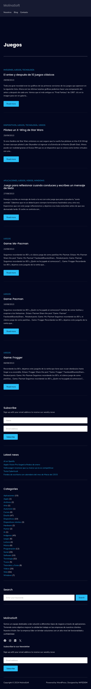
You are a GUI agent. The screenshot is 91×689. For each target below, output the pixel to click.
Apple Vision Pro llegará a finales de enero (22, 464)
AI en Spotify (9, 461)
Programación (9, 548)
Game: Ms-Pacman (16, 243)
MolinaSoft (12, 5)
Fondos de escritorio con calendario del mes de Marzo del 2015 (31, 474)
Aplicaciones (10, 180)
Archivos (7, 502)
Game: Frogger (13, 357)
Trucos (6, 562)
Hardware (8, 525)
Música (6, 545)
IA (4, 532)
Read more (12, 104)
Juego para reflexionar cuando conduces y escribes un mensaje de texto (45, 187)
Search (81, 597)
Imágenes (8, 69)
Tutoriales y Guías (11, 565)
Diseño (7, 515)
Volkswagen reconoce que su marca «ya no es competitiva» (28, 468)
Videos (42, 125)
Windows (39, 180)
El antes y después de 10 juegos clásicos (29, 74)
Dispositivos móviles (12, 522)
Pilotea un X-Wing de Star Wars (24, 129)
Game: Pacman (14, 298)
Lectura (7, 542)
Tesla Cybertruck (11, 471)
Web (6, 572)
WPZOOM (83, 682)
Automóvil (8, 509)
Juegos (17, 69)
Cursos (7, 512)
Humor (6, 529)
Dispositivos (10, 125)
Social (6, 552)
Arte (5, 505)
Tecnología (28, 69)
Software (7, 555)
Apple (6, 499)
